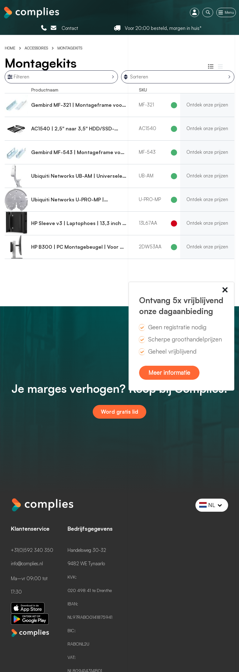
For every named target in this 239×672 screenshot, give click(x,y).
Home (10, 48)
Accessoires (37, 48)
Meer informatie (169, 372)
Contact (70, 28)
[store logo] (31, 12)
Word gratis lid (119, 411)
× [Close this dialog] (225, 291)
